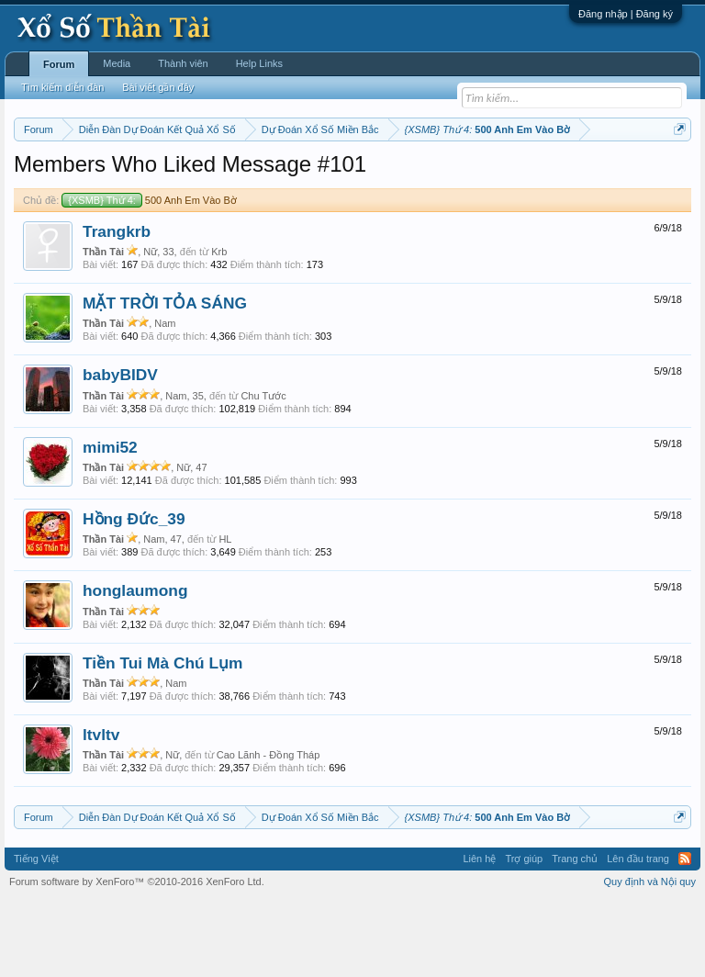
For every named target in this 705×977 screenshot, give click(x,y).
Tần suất (93, 195)
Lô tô (136, 195)
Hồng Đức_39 (134, 594)
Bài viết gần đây (158, 87)
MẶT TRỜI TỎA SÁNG (165, 378)
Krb (219, 326)
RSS (684, 934)
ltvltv (101, 810)
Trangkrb (117, 307)
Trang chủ (575, 934)
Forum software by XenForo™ (136, 956)
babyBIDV (120, 451)
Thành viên (182, 63)
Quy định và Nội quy (650, 956)
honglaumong (135, 666)
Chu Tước (263, 471)
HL (224, 615)
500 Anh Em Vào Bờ (149, 275)
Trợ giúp (524, 934)
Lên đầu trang (638, 934)
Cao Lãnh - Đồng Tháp (268, 831)
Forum (58, 64)
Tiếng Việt (36, 934)
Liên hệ (479, 934)
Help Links (259, 63)
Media (116, 63)
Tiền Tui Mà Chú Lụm (162, 738)
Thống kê (607, 175)
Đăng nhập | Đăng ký (625, 13)
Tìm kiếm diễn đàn (62, 87)
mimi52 (110, 522)
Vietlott (216, 175)
